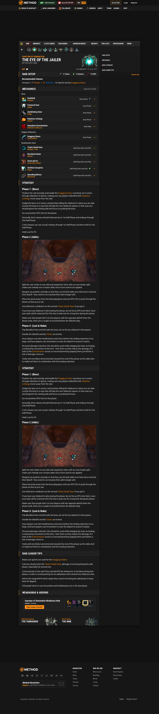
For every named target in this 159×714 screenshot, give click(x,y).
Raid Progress (118, 672)
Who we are (97, 672)
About (101, 8)
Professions (118, 44)
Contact (95, 685)
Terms (121, 699)
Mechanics (106, 60)
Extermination (38, 351)
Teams (109, 8)
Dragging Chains (78, 83)
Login (126, 3)
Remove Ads (135, 74)
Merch (95, 679)
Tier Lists (105, 44)
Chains (49, 334)
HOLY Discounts (47, 3)
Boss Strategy (107, 65)
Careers (75, 685)
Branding (96, 675)
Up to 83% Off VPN (65, 3)
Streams (76, 682)
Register (134, 3)
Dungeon (80, 44)
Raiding (118, 8)
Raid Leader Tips (108, 70)
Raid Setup (106, 55)
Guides (115, 679)
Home (75, 672)
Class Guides (49, 44)
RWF (82, 3)
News (75, 675)
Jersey (95, 682)
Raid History (117, 675)
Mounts (94, 44)
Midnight (36, 44)
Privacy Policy (131, 699)
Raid (64, 44)
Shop (126, 8)
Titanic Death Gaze (66, 306)
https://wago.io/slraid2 (34, 607)
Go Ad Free (116, 3)
